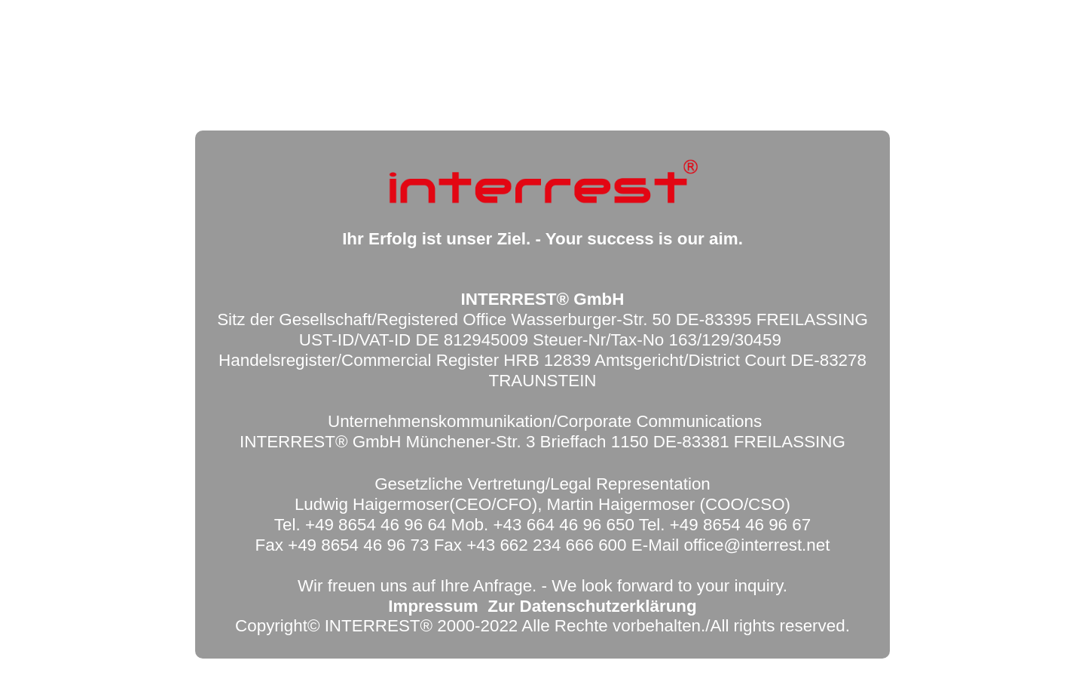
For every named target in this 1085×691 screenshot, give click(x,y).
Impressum (433, 606)
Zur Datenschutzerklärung (591, 606)
